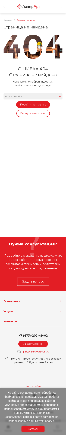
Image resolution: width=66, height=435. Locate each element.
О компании (12, 301)
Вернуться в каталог (33, 113)
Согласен (33, 429)
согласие (49, 416)
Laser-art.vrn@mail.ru (36, 352)
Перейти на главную (33, 104)
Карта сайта (33, 386)
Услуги (8, 311)
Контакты (10, 321)
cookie (19, 396)
